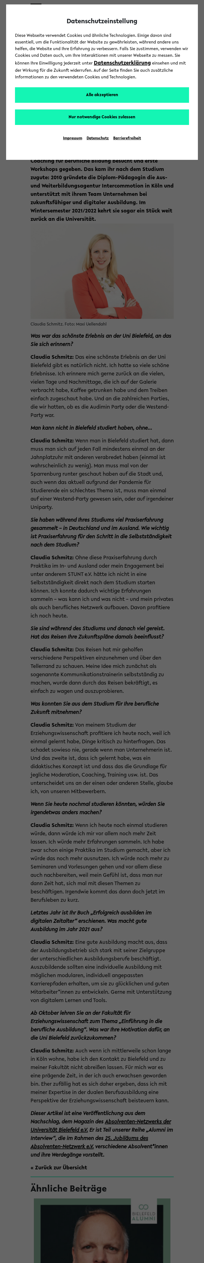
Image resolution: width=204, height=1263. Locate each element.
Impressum (72, 138)
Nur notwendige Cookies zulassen (102, 117)
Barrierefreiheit (127, 138)
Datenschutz (98, 138)
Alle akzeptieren (102, 95)
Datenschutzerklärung (122, 63)
